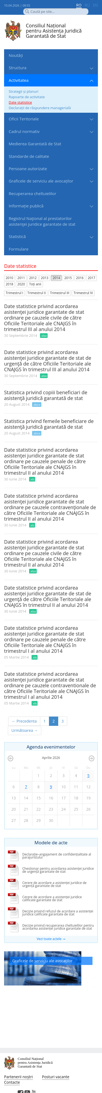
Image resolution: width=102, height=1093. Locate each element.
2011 (21, 278)
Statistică (17, 236)
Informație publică (26, 205)
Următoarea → (24, 730)
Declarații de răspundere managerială (40, 107)
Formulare (19, 249)
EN (95, 5)
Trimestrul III (59, 293)
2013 (44, 278)
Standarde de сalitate (29, 156)
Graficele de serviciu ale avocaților (41, 181)
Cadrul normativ (24, 131)
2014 (56, 278)
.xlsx (44, 336)
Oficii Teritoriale (24, 118)
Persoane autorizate (28, 168)
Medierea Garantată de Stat (35, 143)
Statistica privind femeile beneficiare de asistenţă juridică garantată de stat (49, 424)
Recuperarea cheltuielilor (32, 193)
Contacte (12, 1082)
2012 (32, 278)
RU (87, 5)
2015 (68, 278)
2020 (21, 284)
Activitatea (19, 80)
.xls (32, 479)
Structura (17, 67)
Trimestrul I (14, 293)
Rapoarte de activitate (27, 96)
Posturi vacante (55, 1076)
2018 (9, 284)
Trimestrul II (36, 293)
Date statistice (20, 102)
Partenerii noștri (18, 1076)
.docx (36, 404)
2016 (80, 278)
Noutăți (16, 55)
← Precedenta (24, 721)
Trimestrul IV (83, 293)
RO (79, 5)
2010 (9, 278)
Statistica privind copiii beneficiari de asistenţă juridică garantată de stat (45, 395)
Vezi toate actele (49, 939)
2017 (91, 278)
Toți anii (35, 284)
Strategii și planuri (23, 91)
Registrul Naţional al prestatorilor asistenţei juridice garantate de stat (42, 221)
